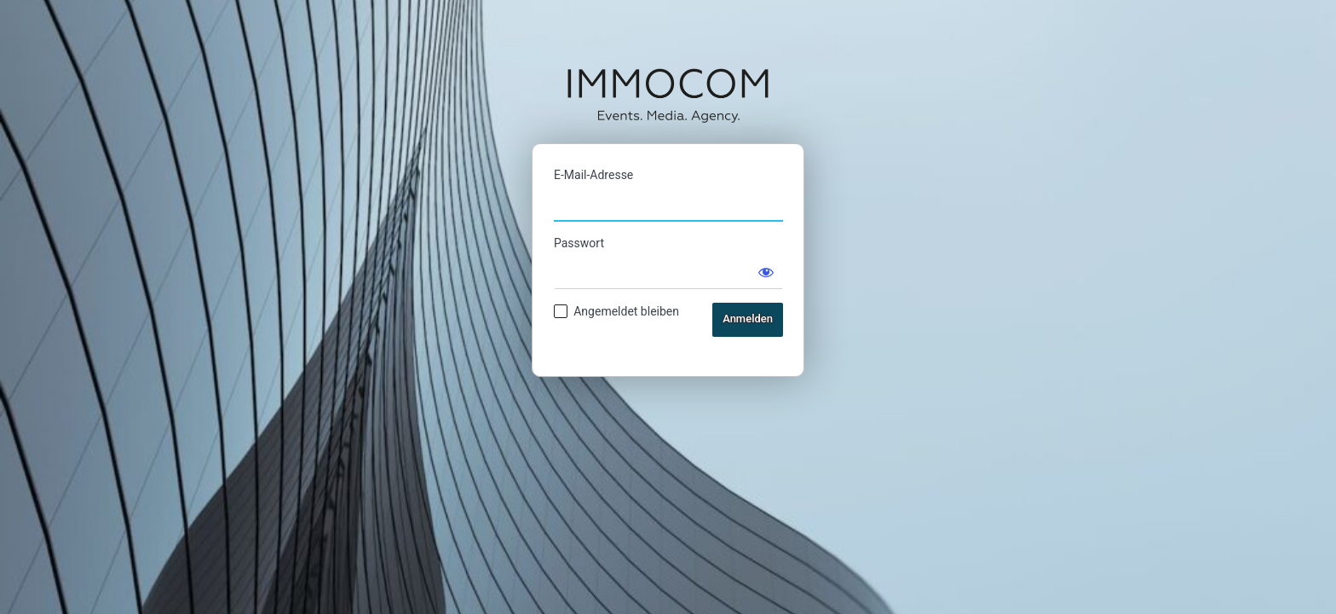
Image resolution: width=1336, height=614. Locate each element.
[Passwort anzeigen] (766, 272)
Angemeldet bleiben (626, 311)
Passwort (579, 243)
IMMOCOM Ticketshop (668, 95)
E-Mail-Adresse (593, 175)
